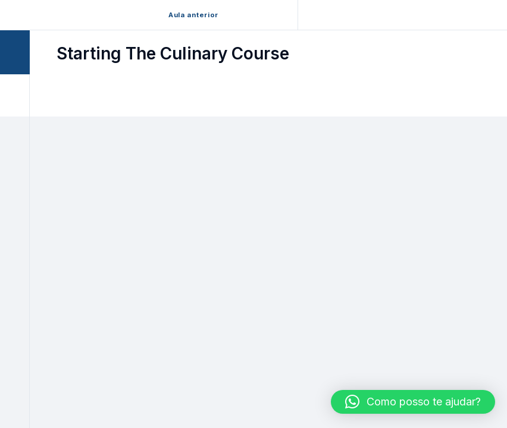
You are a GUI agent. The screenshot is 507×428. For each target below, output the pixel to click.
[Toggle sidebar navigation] (26, 52)
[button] (413, 402)
